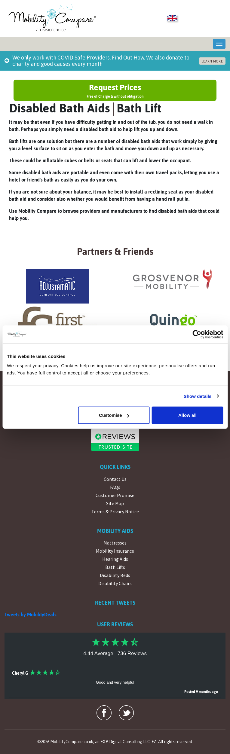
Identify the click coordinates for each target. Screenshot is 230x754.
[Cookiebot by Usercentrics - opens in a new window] (196, 334)
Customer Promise (115, 495)
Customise (114, 415)
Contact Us (115, 479)
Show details (198, 395)
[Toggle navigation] (219, 44)
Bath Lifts (115, 567)
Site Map (115, 503)
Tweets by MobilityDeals (31, 614)
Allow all (187, 415)
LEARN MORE (212, 61)
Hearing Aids (115, 559)
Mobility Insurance (115, 551)
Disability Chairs (115, 583)
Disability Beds (115, 575)
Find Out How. (128, 57)
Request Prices (115, 91)
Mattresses (115, 543)
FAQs (115, 487)
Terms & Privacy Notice (115, 511)
